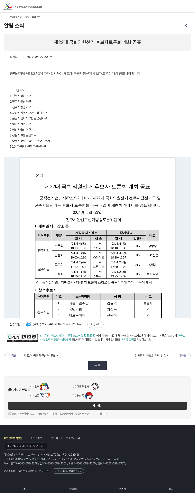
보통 (36, 395)
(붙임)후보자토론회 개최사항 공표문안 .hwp (54, 324)
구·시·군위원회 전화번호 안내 (68, 471)
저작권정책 (36, 438)
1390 (40, 470)
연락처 (54, 438)
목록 (97, 365)
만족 (36, 386)
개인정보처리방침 (13, 438)
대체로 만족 (83, 386)
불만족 (80, 395)
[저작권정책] (127, 339)
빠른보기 (95, 324)
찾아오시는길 (73, 438)
